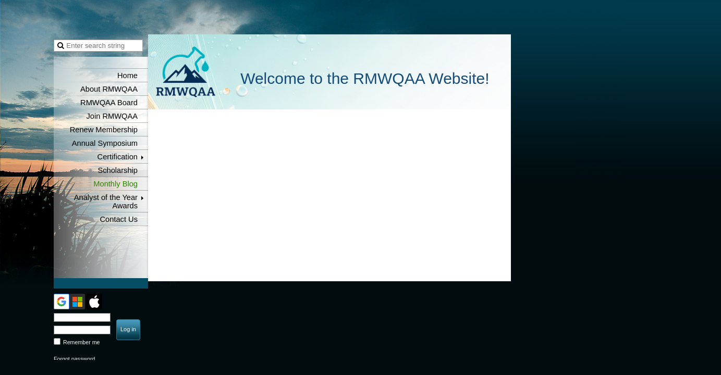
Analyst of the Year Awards (106, 201)
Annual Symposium (105, 143)
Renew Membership (104, 130)
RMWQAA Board (109, 102)
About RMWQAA (109, 89)
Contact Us (119, 219)
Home (127, 75)
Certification (117, 157)
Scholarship (117, 170)
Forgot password (74, 359)
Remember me (81, 342)
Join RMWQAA (112, 116)
